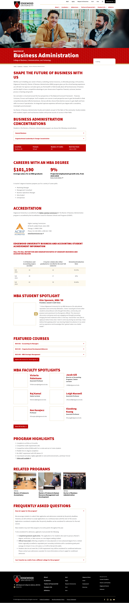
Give (66, 591)
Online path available (23, 459)
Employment (85, 584)
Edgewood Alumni (104, 586)
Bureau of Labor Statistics (56, 178)
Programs (26, 66)
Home (15, 66)
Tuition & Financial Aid (88, 7)
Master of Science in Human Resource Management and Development (49, 495)
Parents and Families (105, 583)
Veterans (102, 589)
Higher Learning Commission (48, 213)
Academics (65, 7)
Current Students (104, 579)
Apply (66, 581)
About (57, 7)
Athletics (111, 7)
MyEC (66, 577)
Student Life (101, 7)
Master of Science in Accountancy (21, 494)
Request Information (70, 584)
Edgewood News (86, 577)
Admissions (74, 7)
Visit (66, 587)
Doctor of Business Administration (70, 494)
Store (83, 581)
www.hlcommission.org (35, 234)
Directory (84, 587)
